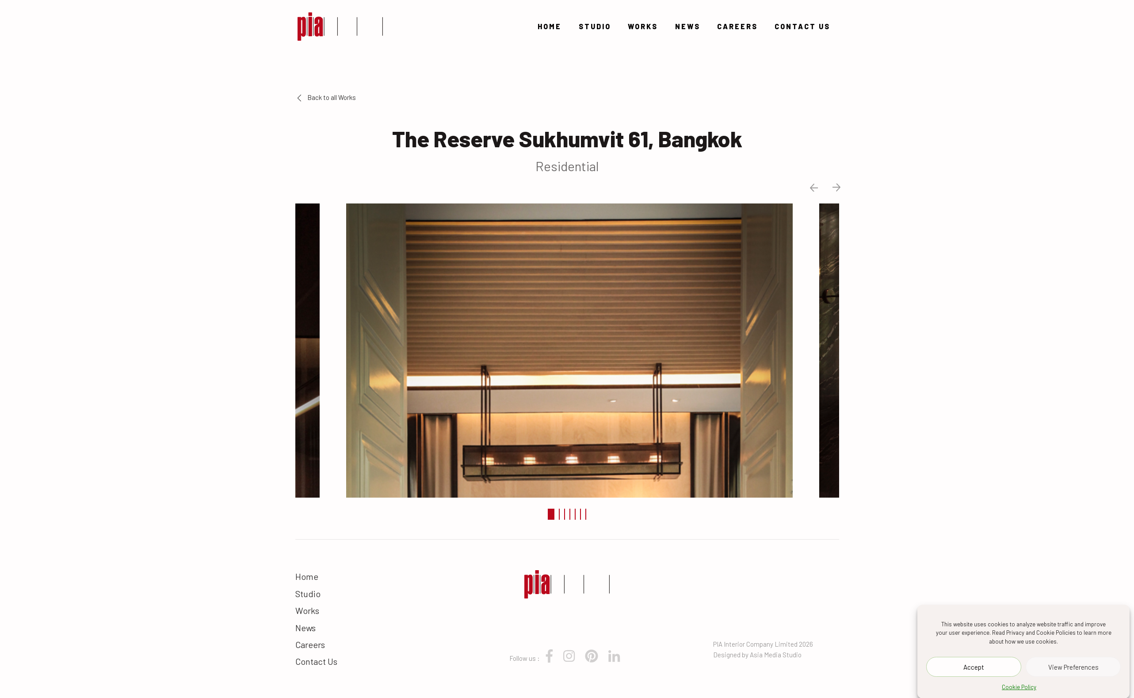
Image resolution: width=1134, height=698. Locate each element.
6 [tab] (580, 514)
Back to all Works (327, 97)
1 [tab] (551, 514)
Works (643, 26)
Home (549, 26)
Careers (737, 26)
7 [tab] (585, 514)
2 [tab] (559, 514)
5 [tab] (575, 514)
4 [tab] (569, 514)
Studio (595, 26)
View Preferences (1073, 673)
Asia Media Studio (776, 655)
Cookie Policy (1019, 693)
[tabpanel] (567, 349)
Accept (973, 673)
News (687, 26)
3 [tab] (564, 514)
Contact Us (802, 26)
